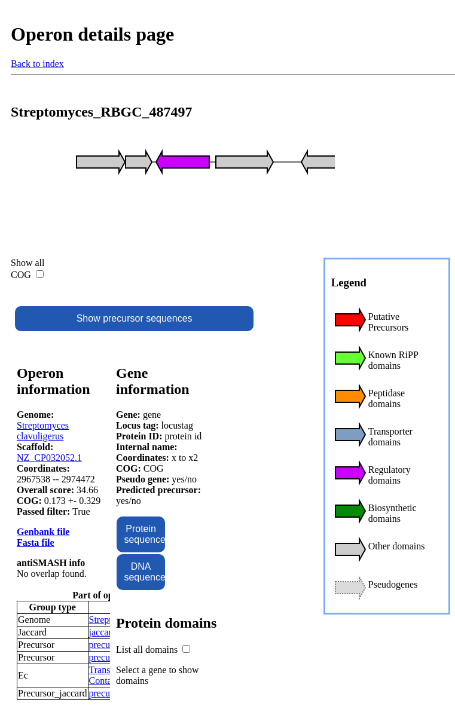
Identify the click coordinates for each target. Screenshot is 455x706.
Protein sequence (144, 534)
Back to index (37, 64)
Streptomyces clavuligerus (43, 430)
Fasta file (35, 542)
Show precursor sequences (135, 318)
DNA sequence (144, 571)
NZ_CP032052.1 (49, 458)
